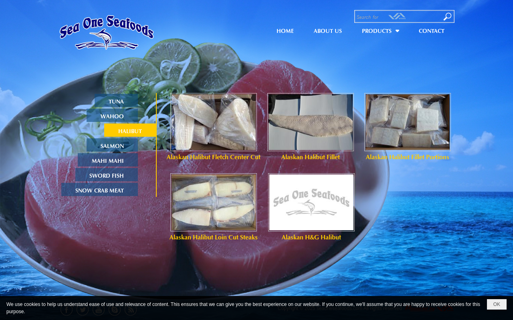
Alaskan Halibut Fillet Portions (407, 156)
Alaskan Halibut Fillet (310, 156)
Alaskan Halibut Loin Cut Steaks (214, 236)
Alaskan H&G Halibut (311, 236)
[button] (380, 29)
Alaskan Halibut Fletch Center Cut (214, 156)
